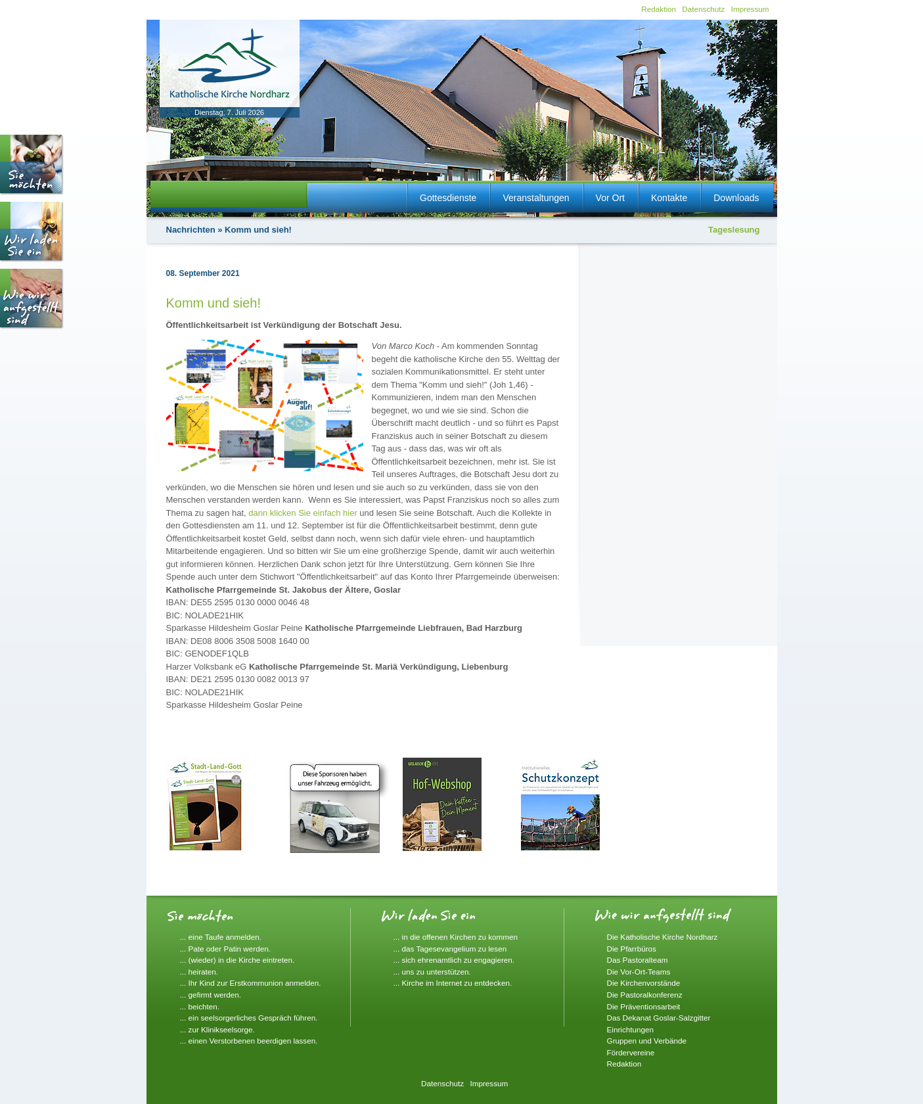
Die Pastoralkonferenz (645, 994)
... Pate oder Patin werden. (225, 948)
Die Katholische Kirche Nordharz (662, 936)
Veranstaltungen (536, 198)
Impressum (750, 9)
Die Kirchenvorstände (644, 982)
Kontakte (669, 198)
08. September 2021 (203, 273)
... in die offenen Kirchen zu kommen (456, 936)
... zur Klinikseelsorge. (217, 1029)
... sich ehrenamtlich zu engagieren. (454, 959)
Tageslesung (734, 230)
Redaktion (658, 9)
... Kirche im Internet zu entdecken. (453, 982)
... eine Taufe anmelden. (221, 936)
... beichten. (199, 1006)
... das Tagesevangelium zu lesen (450, 948)
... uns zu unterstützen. (432, 971)
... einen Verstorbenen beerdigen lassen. (249, 1040)
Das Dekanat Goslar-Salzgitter (659, 1017)
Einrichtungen (630, 1029)
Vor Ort (610, 198)
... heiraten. (199, 971)
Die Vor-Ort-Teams (639, 971)
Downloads (736, 198)
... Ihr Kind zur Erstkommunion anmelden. (250, 982)
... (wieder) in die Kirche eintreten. (237, 959)
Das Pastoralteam (637, 959)
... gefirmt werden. (211, 994)
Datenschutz (703, 9)
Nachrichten (190, 230)
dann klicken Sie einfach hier (302, 513)
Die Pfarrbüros (631, 948)
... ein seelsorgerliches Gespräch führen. (249, 1017)
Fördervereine (631, 1052)
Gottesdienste (448, 198)
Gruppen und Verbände (647, 1040)
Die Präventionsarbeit (644, 1006)
